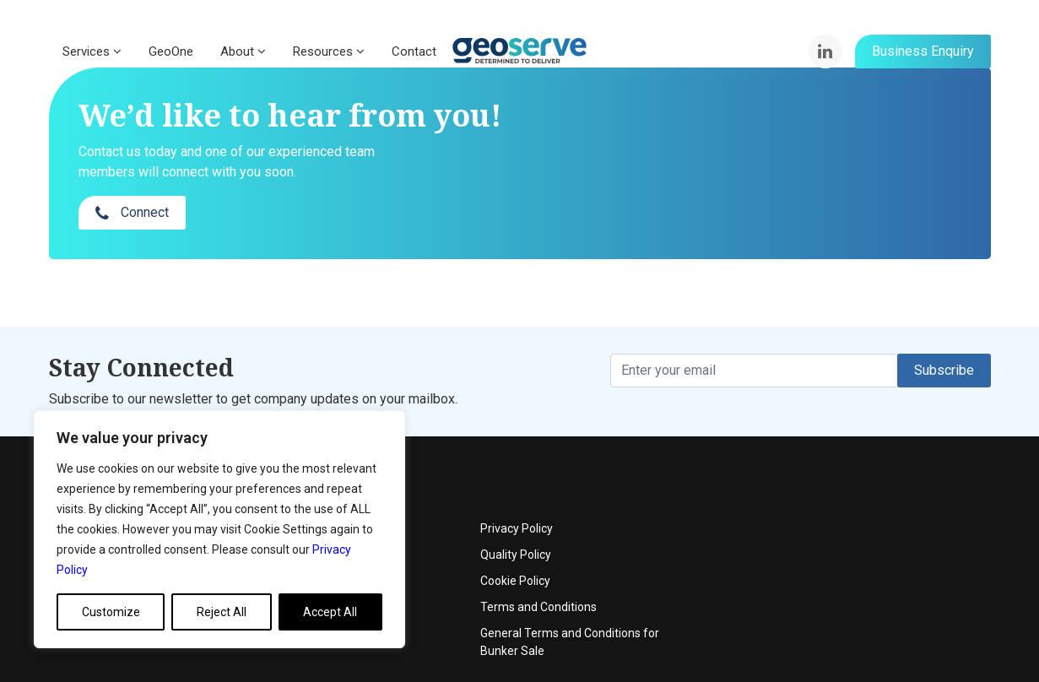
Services (92, 51)
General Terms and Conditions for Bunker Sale (890, 576)
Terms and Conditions (859, 541)
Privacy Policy (837, 462)
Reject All (221, 612)
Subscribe (944, 336)
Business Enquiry (923, 51)
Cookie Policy (836, 515)
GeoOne (171, 51)
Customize (111, 612)
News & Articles (415, 541)
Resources (329, 51)
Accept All (330, 612)
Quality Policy (836, 488)
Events (392, 488)
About (243, 51)
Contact (414, 51)
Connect (809, 147)
